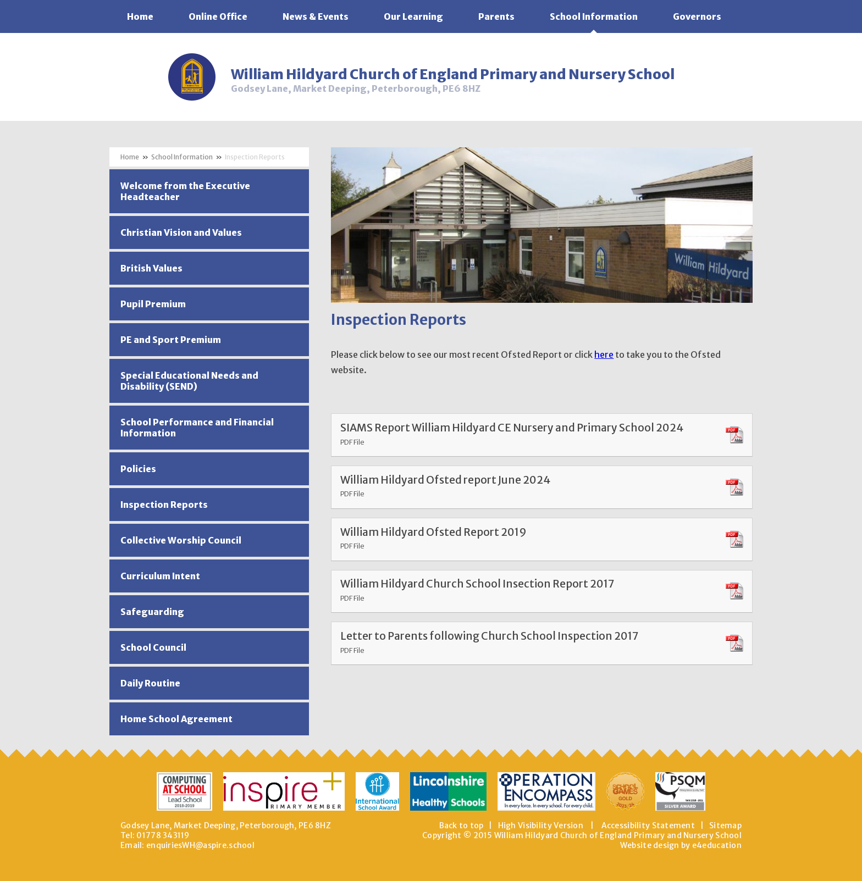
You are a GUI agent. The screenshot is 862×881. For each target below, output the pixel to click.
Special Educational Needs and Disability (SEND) (189, 381)
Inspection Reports (255, 157)
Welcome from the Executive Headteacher (185, 191)
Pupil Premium (153, 303)
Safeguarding (152, 611)
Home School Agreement (176, 718)
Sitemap (725, 825)
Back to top (461, 825)
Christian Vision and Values (181, 232)
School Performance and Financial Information (197, 428)
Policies (138, 468)
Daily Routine (150, 683)
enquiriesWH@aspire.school (200, 845)
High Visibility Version (540, 825)
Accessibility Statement (648, 825)
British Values (151, 268)
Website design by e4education (681, 845)
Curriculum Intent (160, 575)
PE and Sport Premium (170, 339)
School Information (182, 157)
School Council (153, 647)
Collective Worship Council (180, 540)
